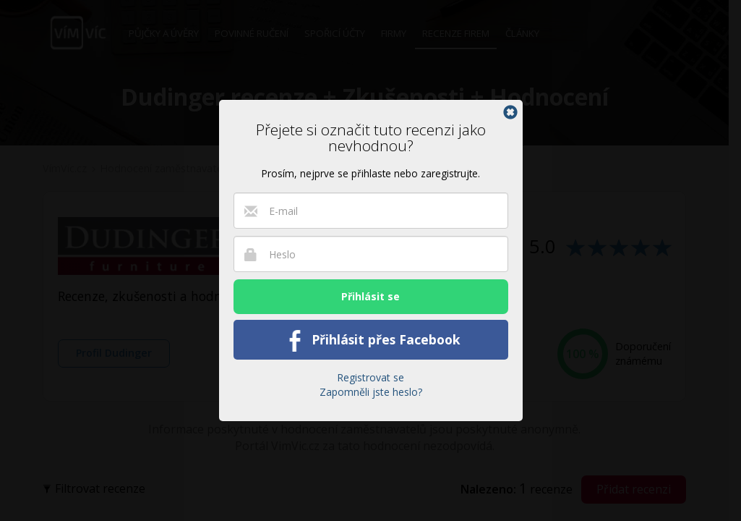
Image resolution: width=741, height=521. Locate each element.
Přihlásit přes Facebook (370, 340)
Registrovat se (370, 377)
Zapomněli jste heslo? (371, 392)
